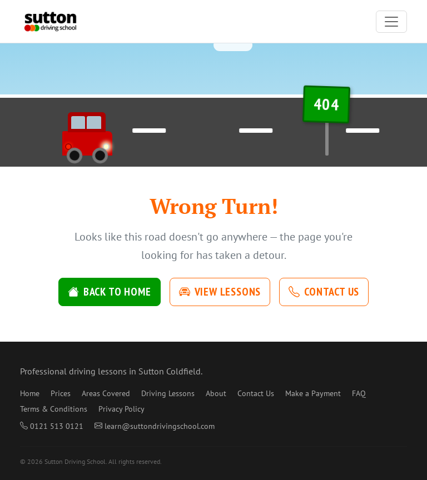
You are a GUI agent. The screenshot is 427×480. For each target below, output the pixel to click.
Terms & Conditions (53, 409)
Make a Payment (313, 393)
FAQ (359, 393)
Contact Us (324, 291)
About (216, 393)
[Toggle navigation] (391, 22)
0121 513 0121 (51, 426)
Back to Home (109, 291)
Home (29, 393)
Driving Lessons (168, 393)
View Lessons (220, 291)
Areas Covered (106, 393)
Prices (61, 393)
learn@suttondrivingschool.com (155, 426)
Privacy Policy (121, 409)
